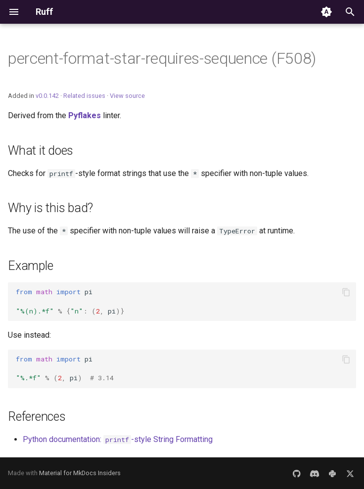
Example (30, 266)
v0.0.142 (47, 95)
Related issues (84, 95)
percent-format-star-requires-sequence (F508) (162, 58)
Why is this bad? (50, 208)
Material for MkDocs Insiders (80, 473)
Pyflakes (84, 115)
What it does (40, 150)
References (37, 416)
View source (127, 95)
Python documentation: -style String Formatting (118, 439)
